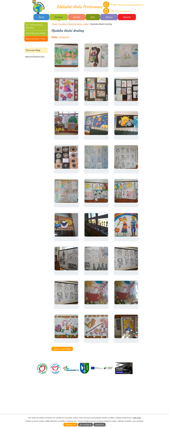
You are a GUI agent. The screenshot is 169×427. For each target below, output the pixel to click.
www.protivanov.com (34, 56)
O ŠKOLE (89, 391)
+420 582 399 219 (122, 11)
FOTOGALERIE (91, 397)
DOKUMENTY (91, 394)
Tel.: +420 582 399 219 (40, 410)
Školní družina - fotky (78, 24)
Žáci (93, 17)
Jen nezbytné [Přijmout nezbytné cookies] (85, 424)
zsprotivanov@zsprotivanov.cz (130, 4)
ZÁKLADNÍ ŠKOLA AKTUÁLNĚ (98, 389)
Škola (41, 17)
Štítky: (54, 37)
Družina (59, 17)
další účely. (137, 418)
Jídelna (109, 17)
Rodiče (76, 17)
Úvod (54, 24)
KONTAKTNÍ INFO (93, 399)
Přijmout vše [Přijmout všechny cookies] (70, 424)
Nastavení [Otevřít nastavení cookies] (99, 424)
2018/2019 (64, 37)
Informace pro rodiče (35, 33)
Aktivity (127, 17)
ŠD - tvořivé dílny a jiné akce (34, 26)
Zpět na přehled (62, 348)
